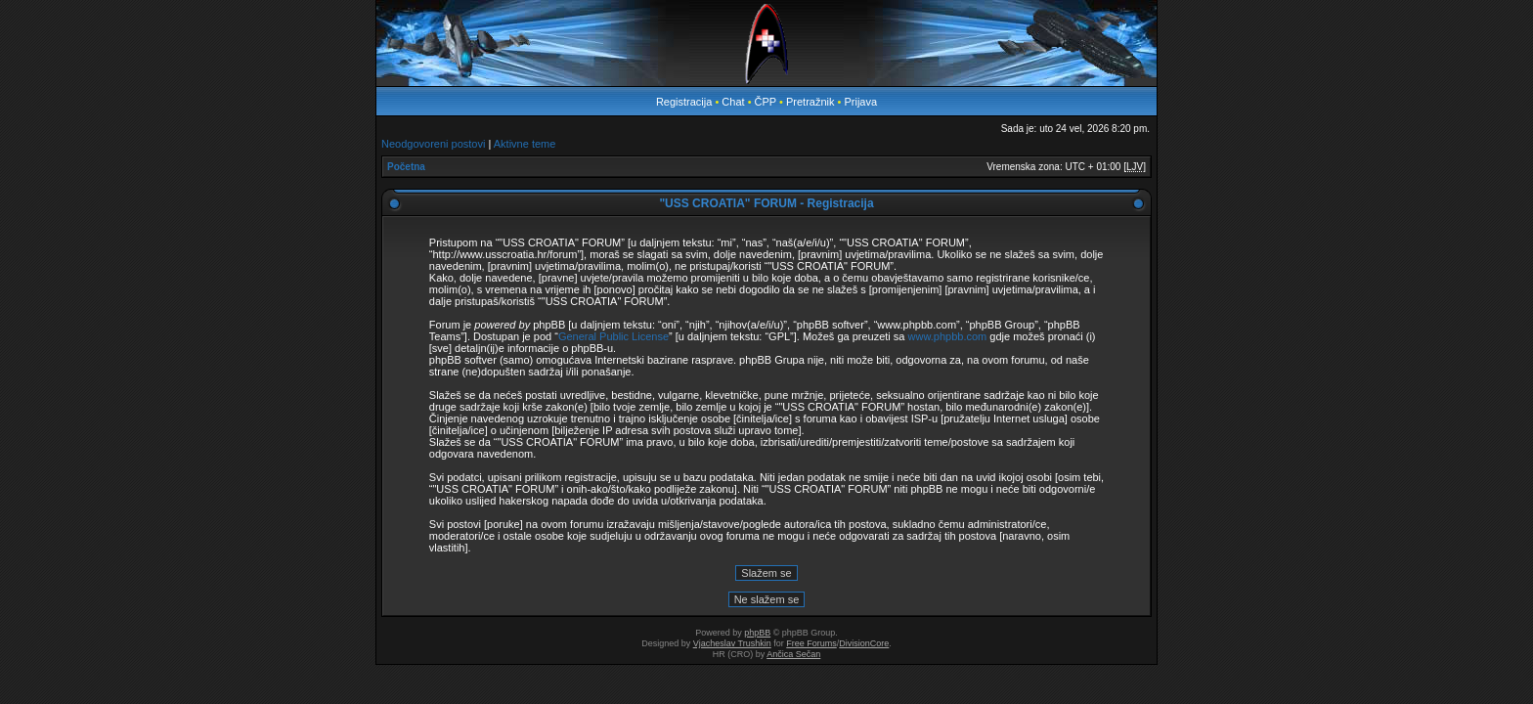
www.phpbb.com (947, 336)
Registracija (684, 102)
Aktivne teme (525, 144)
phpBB (757, 633)
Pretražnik (810, 102)
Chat (734, 102)
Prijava (860, 102)
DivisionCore (864, 643)
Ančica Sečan (793, 654)
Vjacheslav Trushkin (732, 643)
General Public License (613, 336)
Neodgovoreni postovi (433, 144)
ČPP (765, 102)
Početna (406, 166)
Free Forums (811, 643)
